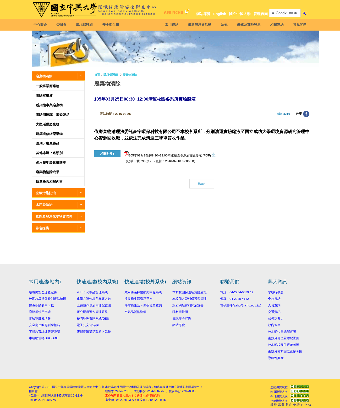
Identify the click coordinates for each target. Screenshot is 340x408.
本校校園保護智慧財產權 (189, 292)
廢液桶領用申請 (40, 312)
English (219, 14)
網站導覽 (203, 14)
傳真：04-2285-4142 (234, 299)
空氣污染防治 (46, 193)
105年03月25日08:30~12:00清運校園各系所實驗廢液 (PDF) (167, 154)
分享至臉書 (306, 114)
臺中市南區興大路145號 (49, 395)
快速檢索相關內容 (49, 181)
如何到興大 (276, 318)
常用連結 (170, 25)
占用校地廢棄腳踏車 (51, 162)
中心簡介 (41, 25)
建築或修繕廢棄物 (49, 134)
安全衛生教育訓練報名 (44, 325)
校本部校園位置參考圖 (283, 345)
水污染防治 (44, 205)
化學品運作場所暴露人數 (94, 299)
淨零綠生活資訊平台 (139, 299)
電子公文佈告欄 (88, 325)
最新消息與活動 (198, 25)
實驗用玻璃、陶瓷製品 (52, 115)
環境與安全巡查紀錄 (43, 292)
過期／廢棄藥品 (47, 143)
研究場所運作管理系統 (92, 312)
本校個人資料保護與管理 (189, 299)
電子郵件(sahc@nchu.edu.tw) (240, 305)
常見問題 (298, 25)
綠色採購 (42, 228)
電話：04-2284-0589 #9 (236, 292)
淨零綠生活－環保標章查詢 (143, 305)
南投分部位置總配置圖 (283, 338)
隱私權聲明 (180, 312)
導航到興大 (276, 358)
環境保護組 (85, 25)
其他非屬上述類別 (49, 153)
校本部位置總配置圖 (282, 331)
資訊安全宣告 (181, 318)
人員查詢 (274, 305)
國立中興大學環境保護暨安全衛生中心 (76, 387)
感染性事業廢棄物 (49, 105)
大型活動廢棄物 (47, 124)
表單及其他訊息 (247, 25)
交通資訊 (274, 312)
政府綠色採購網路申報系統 (143, 292)
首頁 (97, 74)
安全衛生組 (112, 25)
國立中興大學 (240, 14)
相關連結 (275, 25)
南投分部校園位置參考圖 (285, 351)
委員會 (63, 25)
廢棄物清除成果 (47, 172)
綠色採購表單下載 (41, 305)
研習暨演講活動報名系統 (94, 331)
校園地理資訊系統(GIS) (93, 318)
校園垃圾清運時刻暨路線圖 (47, 299)
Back (201, 184)
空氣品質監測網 (135, 312)
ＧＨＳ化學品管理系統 (92, 292)
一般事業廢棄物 (47, 86)
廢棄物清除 (44, 76)
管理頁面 (260, 14)
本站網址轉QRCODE (43, 338)
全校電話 (274, 299)
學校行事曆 (276, 292)
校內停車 (274, 325)
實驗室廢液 (44, 95)
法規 (222, 25)
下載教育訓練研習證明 (44, 331)
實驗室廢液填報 (40, 318)
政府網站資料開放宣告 (187, 305)
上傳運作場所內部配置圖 (94, 305)
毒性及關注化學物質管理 (54, 216)
